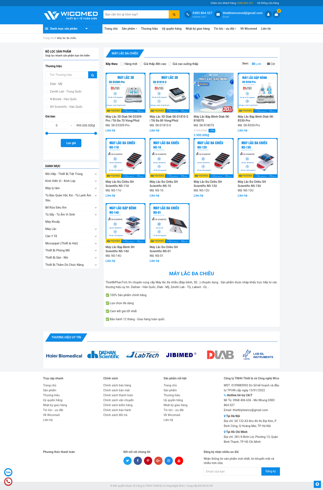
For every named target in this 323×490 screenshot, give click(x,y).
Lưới (256, 64)
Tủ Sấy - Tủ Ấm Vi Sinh (60, 214)
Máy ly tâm (52, 188)
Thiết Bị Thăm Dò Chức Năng (64, 264)
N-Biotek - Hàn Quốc (63, 99)
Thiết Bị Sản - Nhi (56, 257)
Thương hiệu (149, 28)
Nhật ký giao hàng (198, 28)
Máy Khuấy (52, 221)
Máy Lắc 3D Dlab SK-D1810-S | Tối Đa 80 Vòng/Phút (169, 118)
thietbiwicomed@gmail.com (243, 13)
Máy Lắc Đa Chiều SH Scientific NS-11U (120, 184)
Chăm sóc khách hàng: (232, 3)
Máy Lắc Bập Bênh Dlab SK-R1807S (212, 118)
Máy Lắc (50, 229)
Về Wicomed (248, 28)
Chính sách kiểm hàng (118, 405)
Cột (271, 64)
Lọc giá (71, 143)
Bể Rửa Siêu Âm (56, 207)
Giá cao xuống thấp (183, 64)
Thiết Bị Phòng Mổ (57, 250)
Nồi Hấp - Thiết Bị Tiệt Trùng (64, 174)
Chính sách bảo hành (117, 410)
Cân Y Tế (51, 236)
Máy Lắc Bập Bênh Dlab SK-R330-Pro (256, 118)
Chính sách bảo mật (116, 390)
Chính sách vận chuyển (118, 400)
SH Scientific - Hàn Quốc (66, 106)
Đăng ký (271, 471)
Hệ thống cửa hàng (268, 3)
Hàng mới (128, 64)
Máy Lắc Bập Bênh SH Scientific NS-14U (120, 249)
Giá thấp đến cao (152, 64)
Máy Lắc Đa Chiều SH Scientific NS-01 (164, 249)
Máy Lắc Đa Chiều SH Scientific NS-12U (208, 184)
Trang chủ (111, 28)
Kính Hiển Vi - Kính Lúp (60, 181)
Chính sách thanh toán (118, 395)
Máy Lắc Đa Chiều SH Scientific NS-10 (164, 184)
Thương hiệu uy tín (66, 337)
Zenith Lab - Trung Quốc (65, 91)
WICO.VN (207, 485)
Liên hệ (266, 28)
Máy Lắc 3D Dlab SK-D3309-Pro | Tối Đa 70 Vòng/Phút (124, 118)
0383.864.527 (203, 13)
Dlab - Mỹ (55, 84)
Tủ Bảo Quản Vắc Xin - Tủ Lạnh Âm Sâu (68, 198)
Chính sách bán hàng (117, 385)
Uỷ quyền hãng (171, 28)
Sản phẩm (129, 28)
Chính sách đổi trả (115, 415)
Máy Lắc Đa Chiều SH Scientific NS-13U (252, 184)
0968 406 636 (242, 400)
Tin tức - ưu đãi (225, 28)
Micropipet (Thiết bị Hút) (61, 243)
